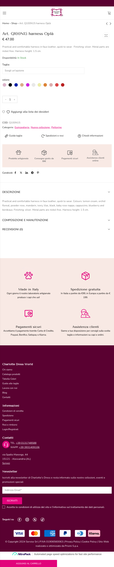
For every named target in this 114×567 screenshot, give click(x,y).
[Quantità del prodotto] (10, 99)
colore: (6, 80)
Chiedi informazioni (90, 135)
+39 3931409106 (29, 447)
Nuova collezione (40, 127)
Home (5, 23)
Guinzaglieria (22, 127)
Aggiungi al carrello (28, 563)
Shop (14, 23)
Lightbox (106, 35)
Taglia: (6, 64)
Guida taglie (13, 135)
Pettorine (56, 127)
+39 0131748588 (26, 443)
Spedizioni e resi (52, 135)
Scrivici (6, 463)
